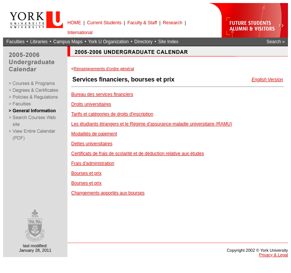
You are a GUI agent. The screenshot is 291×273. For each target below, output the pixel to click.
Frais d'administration (92, 163)
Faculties (15, 41)
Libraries (39, 41)
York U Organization (108, 41)
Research (172, 22)
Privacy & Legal (273, 255)
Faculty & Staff (142, 22)
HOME (74, 22)
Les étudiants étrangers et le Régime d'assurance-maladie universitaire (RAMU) (151, 124)
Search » (275, 41)
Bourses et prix (86, 173)
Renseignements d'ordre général (104, 68)
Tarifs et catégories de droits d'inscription (112, 114)
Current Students (104, 22)
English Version (267, 79)
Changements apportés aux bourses (107, 193)
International (79, 32)
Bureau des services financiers (102, 94)
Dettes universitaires (92, 143)
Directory (144, 41)
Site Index (168, 41)
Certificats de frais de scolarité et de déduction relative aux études (137, 153)
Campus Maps (67, 41)
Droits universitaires (91, 104)
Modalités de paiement (94, 133)
